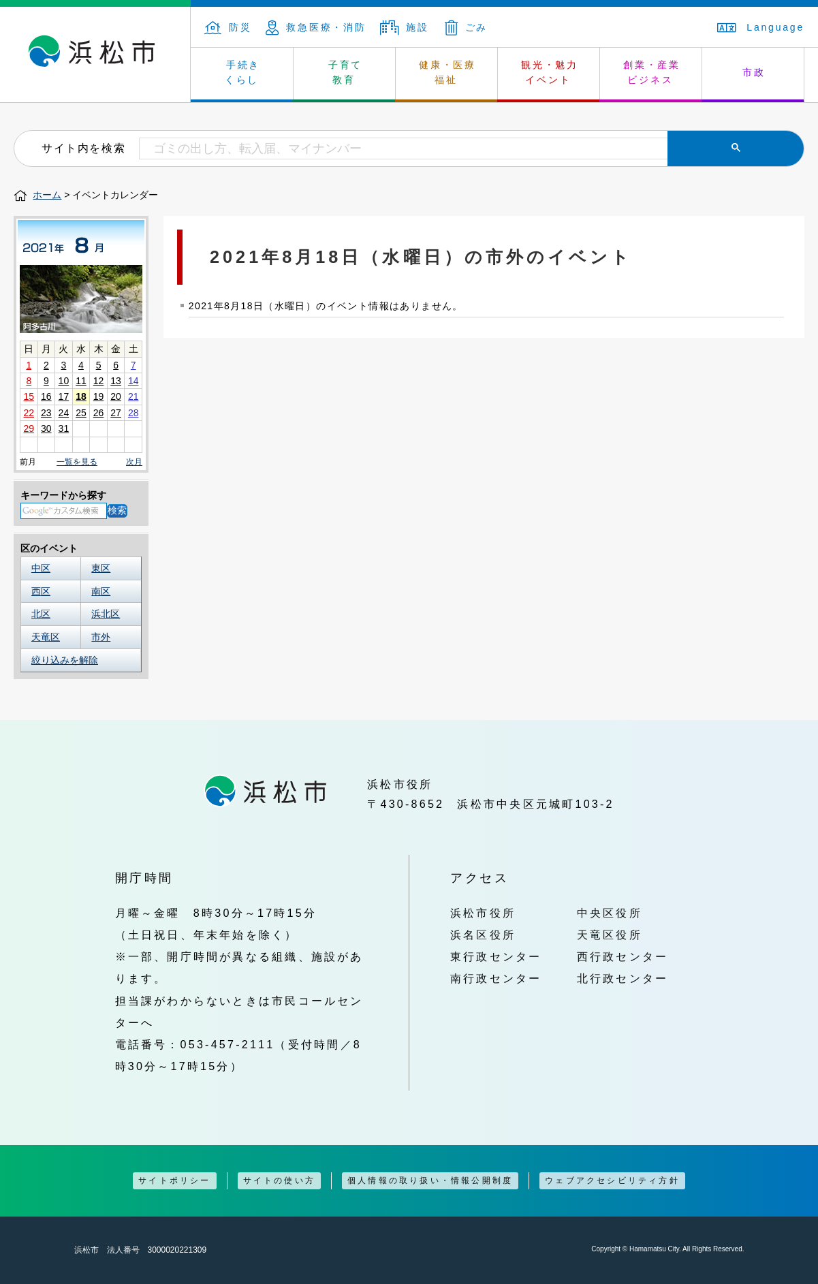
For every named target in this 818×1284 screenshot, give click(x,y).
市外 (100, 636)
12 (98, 380)
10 (64, 380)
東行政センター (496, 956)
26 (98, 412)
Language (760, 27)
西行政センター (623, 956)
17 (64, 396)
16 (46, 396)
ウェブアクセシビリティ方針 (612, 1180)
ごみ (466, 27)
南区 (100, 591)
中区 (40, 568)
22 (28, 412)
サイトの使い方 (279, 1180)
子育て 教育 (345, 72)
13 (115, 380)
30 (46, 428)
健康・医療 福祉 (447, 72)
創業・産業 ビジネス (651, 72)
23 (46, 412)
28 (133, 412)
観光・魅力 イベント (549, 72)
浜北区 (105, 613)
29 (28, 428)
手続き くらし (243, 72)
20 (115, 396)
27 (115, 412)
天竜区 (45, 636)
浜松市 (95, 54)
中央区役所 (609, 913)
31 (64, 428)
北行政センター (623, 978)
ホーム (47, 194)
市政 (754, 72)
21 (133, 396)
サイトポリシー (174, 1180)
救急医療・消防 (316, 27)
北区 (40, 613)
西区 (40, 591)
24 (64, 412)
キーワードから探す (63, 495)
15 (28, 396)
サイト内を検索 (83, 148)
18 (81, 396)
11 (81, 380)
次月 (134, 462)
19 (98, 396)
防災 (228, 27)
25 (81, 412)
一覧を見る (77, 462)
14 (133, 380)
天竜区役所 (609, 934)
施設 (404, 27)
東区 (100, 568)
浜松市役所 (483, 913)
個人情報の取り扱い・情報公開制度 (430, 1180)
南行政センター (496, 978)
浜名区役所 (483, 934)
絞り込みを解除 (64, 660)
